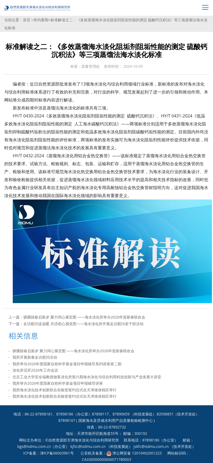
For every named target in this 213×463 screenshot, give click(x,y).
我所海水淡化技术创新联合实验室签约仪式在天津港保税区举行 (64, 389)
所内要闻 (40, 19)
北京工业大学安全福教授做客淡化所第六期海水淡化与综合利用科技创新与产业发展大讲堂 (86, 376)
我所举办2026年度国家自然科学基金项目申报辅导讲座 (57, 383)
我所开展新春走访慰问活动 (34, 357)
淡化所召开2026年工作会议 (35, 370)
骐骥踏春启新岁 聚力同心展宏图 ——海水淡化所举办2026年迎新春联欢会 (84, 317)
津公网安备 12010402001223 (137, 453)
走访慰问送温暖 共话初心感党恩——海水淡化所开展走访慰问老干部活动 (83, 323)
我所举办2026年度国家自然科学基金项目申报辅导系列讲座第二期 (66, 363)
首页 (27, 19)
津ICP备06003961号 (57, 453)
